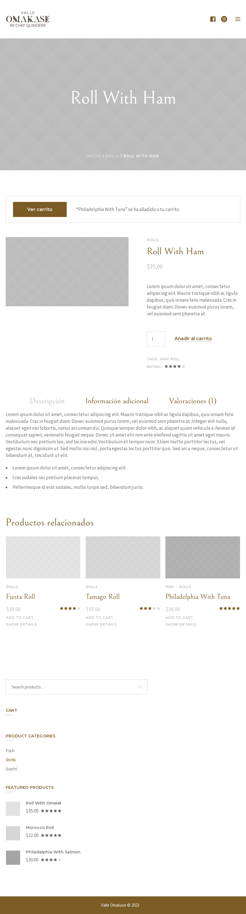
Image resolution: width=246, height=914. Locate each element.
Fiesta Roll (20, 596)
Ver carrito (39, 209)
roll (175, 359)
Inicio (94, 156)
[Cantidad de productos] (156, 338)
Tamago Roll (103, 596)
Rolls (112, 156)
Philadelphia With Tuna (197, 596)
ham (164, 359)
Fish (169, 587)
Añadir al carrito (193, 338)
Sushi (11, 769)
